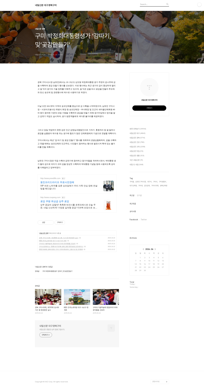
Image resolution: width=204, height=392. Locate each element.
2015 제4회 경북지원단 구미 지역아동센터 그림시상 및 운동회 (61, 249)
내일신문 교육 (137, 147)
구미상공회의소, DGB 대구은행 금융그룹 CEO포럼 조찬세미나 (61, 246)
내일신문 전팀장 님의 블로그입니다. (52, 329)
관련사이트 (156, 382)
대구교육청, (133, 186)
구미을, (132, 182)
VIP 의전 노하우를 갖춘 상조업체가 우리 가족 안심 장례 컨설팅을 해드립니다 (68, 187)
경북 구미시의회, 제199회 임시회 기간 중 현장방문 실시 (58, 238)
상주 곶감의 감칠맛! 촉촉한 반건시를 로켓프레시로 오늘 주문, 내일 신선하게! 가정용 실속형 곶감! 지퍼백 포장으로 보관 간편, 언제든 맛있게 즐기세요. (68, 206)
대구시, (149, 182)
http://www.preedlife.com (50, 178)
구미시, (155, 182)
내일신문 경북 (43, 233)
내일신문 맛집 (136, 151)
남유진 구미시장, (140, 182)
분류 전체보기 (138, 129)
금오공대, (147, 186)
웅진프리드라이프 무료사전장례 (57, 182)
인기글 (139, 195)
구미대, (140, 186)
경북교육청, (164, 186)
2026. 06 (149, 249)
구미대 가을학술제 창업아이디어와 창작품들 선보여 (57, 244)
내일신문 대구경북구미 (46, 5)
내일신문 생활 (137, 155)
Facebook (134, 220)
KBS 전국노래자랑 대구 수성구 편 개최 (53, 241)
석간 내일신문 (136, 160)
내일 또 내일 (136, 164)
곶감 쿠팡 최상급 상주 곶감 (54, 201)
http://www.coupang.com (50, 197)
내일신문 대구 (137, 133)
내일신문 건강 (137, 142)
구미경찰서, (163, 182)
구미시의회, (155, 186)
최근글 (132, 195)
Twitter (144, 220)
